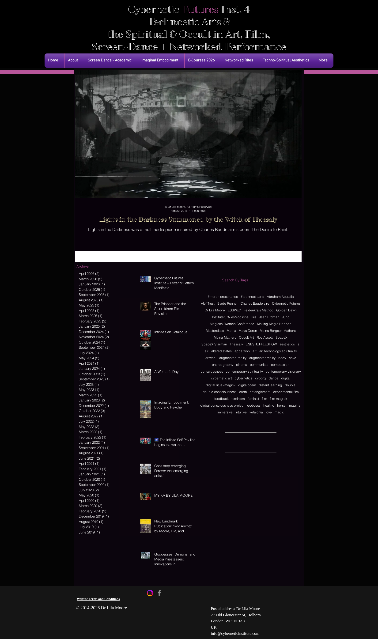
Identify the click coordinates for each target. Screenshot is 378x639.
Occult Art (246, 338)
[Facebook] (159, 593)
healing (268, 406)
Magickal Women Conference (232, 324)
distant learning (270, 385)
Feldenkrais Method (258, 310)
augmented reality (232, 358)
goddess (254, 406)
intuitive (241, 412)
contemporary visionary (283, 372)
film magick (278, 399)
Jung (286, 317)
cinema (241, 365)
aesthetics (287, 344)
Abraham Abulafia (280, 297)
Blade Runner (227, 304)
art (255, 351)
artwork (210, 358)
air (206, 351)
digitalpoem (247, 385)
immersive (225, 412)
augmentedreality (262, 358)
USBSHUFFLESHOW (261, 344)
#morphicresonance (223, 297)
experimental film (286, 392)
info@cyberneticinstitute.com (235, 633)
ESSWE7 (234, 310)
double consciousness (219, 392)
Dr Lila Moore (215, 310)
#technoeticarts (252, 297)
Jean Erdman (269, 317)
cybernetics (243, 378)
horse (281, 406)
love (269, 412)
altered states (221, 351)
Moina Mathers (225, 338)
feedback (221, 399)
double (290, 385)
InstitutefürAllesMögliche (230, 317)
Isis (253, 317)
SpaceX (281, 338)
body (282, 358)
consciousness (212, 372)
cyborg (260, 378)
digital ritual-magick (220, 385)
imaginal (294, 406)
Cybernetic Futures (286, 304)
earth (243, 392)
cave (292, 358)
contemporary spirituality (244, 372)
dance (273, 378)
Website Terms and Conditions (98, 599)
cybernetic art (221, 378)
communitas (259, 365)
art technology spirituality (278, 351)
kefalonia (256, 412)
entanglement (260, 392)
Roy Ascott (265, 338)
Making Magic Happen (274, 324)
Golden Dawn (286, 310)
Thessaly (236, 344)
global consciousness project (222, 406)
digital (285, 378)
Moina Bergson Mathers (278, 331)
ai (299, 344)
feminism (238, 399)
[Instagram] (150, 593)
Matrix (231, 331)
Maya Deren (248, 331)
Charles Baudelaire (255, 304)
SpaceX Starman (214, 344)
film (264, 399)
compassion (280, 365)
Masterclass (215, 331)
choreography (222, 365)
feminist (253, 399)
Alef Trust (208, 304)
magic (279, 412)
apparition (242, 351)
